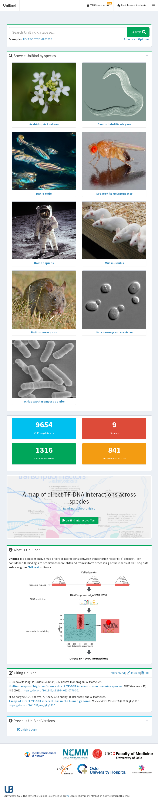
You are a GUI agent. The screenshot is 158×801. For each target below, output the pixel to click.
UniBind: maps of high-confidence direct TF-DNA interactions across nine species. (66, 686)
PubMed (118, 673)
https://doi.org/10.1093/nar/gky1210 (32, 705)
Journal (133, 673)
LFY (25, 39)
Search (138, 32)
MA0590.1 (47, 39)
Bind (9, 5)
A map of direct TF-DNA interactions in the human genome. (50, 701)
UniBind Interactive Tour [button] (79, 520)
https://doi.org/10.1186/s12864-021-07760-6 (50, 690)
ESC (30, 39)
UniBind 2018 (27, 729)
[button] (136, 39)
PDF (145, 673)
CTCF (37, 39)
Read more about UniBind (79, 508)
